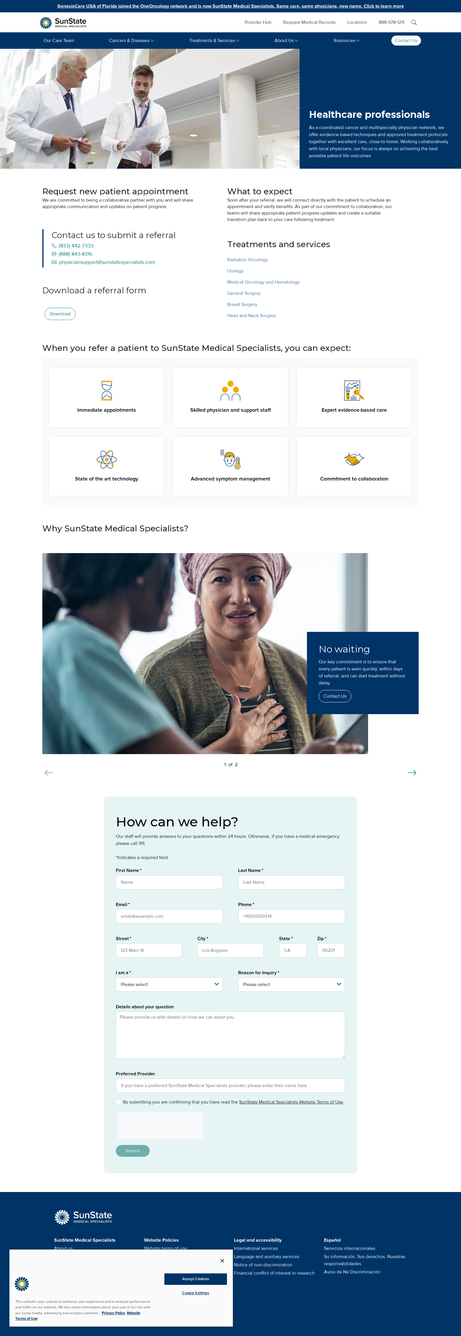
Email (121, 905)
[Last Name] (291, 882)
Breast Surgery (242, 304)
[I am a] (169, 984)
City (201, 939)
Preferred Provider (135, 1074)
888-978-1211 (391, 22)
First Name (127, 870)
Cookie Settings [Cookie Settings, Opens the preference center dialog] (195, 1293)
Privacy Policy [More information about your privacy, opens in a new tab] (113, 1313)
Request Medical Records (309, 22)
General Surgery (243, 293)
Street (122, 939)
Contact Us (406, 40)
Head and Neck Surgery (251, 316)
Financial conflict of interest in (274, 1273)
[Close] (222, 1260)
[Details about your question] (230, 1035)
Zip (320, 939)
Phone (245, 905)
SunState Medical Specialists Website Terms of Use (291, 1102)
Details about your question (145, 1007)
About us (63, 1248)
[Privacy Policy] (118, 1102)
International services (256, 1248)
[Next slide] (412, 769)
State (284, 939)
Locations (357, 22)
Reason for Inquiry (257, 973)
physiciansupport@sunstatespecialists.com (103, 262)
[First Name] (169, 882)
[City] (230, 950)
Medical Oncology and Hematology (263, 282)
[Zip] (331, 950)
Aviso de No (352, 1272)
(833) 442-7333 (72, 246)
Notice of (263, 1265)
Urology (235, 271)
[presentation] (158, 1125)
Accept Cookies (195, 1279)
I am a (122, 973)
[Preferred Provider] (230, 1086)
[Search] (414, 22)
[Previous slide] (48, 769)
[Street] (149, 950)
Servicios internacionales (349, 1248)
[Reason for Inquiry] (291, 984)
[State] (293, 950)
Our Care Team (59, 40)
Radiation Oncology (247, 260)
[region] (121, 1288)
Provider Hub (258, 22)
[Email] (169, 916)
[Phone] (291, 916)
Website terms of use (165, 1248)
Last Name (249, 870)
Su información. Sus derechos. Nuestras (364, 1260)
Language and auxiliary (266, 1257)
